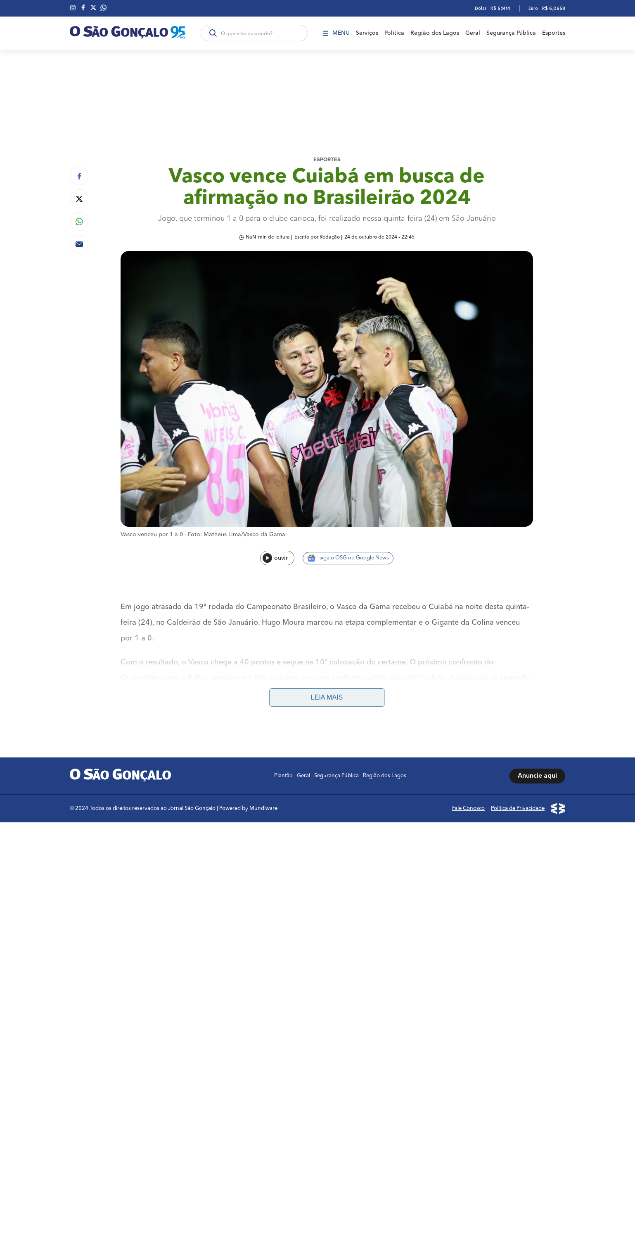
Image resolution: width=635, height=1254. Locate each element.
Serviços (367, 33)
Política (394, 33)
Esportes (553, 33)
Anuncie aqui (537, 776)
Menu (336, 33)
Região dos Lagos (434, 33)
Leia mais (327, 697)
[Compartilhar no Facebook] (79, 176)
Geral (472, 33)
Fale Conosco (468, 808)
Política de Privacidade (518, 808)
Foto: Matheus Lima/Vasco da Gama (236, 534)
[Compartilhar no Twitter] (79, 198)
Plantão (283, 776)
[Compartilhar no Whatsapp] (79, 221)
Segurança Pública (511, 33)
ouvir (275, 558)
